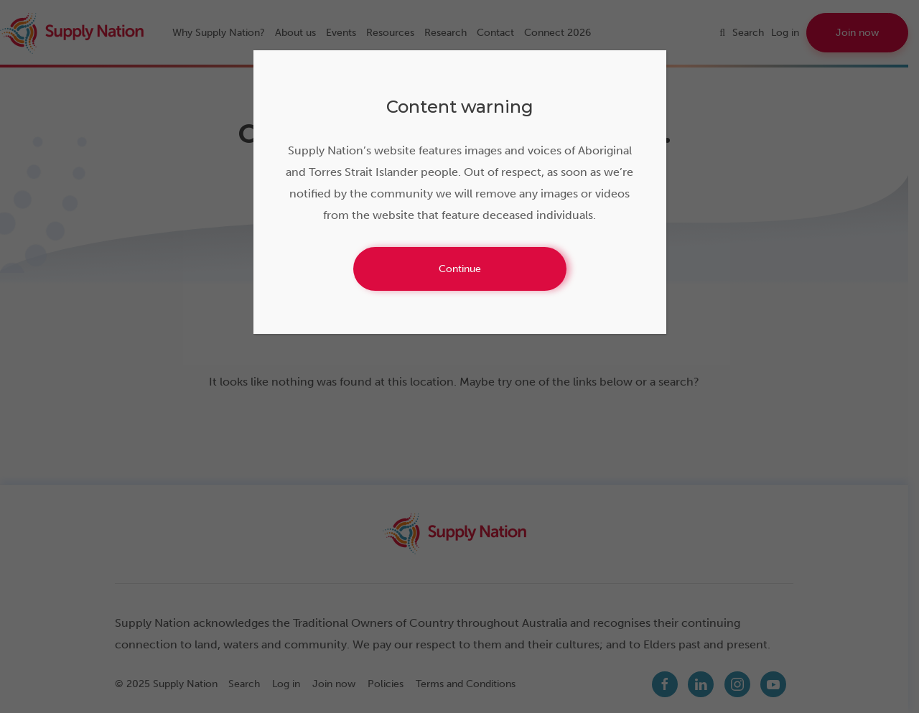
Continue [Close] (460, 269)
